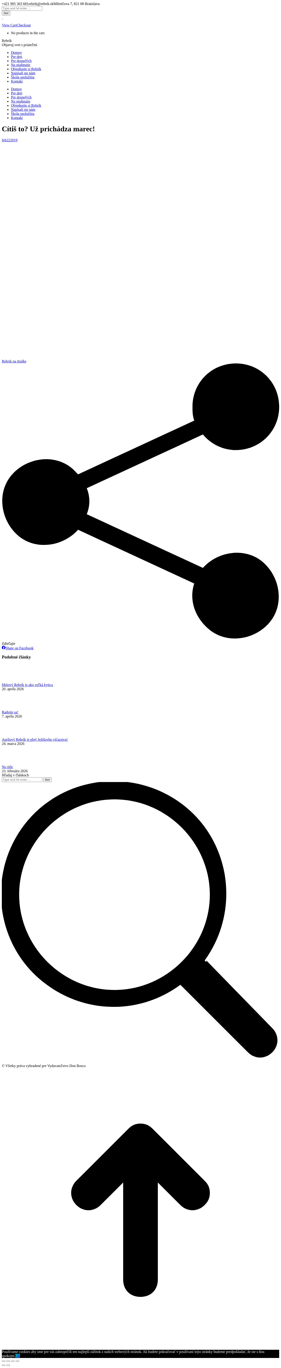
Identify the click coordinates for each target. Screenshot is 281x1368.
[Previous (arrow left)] (3, 1365)
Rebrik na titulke (14, 361)
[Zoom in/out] (17, 1361)
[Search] (22, 8)
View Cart (9, 25)
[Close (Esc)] (3, 1361)
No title (7, 767)
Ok (17, 1356)
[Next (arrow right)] (8, 1365)
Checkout (24, 25)
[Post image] (14, 681)
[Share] (8, 1361)
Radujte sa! (10, 712)
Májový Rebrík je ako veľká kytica (27, 685)
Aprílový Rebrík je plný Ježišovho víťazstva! (35, 739)
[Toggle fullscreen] (13, 1361)
